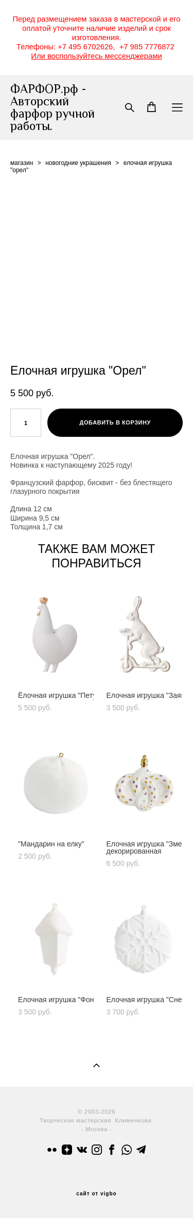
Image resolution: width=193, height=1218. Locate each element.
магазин (21, 163)
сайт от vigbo (96, 1193)
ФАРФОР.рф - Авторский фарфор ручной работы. (52, 107)
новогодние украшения (78, 163)
